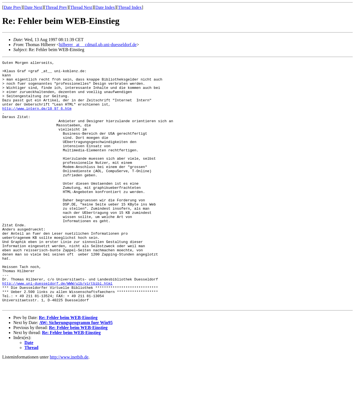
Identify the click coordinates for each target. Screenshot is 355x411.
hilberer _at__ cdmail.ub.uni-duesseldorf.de (97, 44)
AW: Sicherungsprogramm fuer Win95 (76, 371)
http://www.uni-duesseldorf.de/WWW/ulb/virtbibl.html (57, 328)
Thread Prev (56, 7)
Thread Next (81, 7)
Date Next (33, 7)
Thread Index (130, 7)
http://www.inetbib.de (69, 406)
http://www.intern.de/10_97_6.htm (37, 118)
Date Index (105, 7)
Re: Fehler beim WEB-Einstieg (68, 366)
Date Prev (12, 7)
